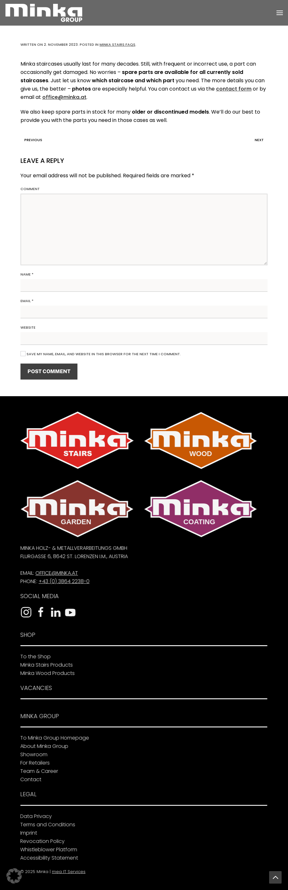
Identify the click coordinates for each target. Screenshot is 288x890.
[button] (279, 13)
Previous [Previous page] (31, 139)
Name (27, 274)
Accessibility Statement (47, 858)
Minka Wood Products (46, 673)
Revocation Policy (41, 841)
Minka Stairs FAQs (117, 44)
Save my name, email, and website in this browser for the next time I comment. (100, 354)
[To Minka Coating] (199, 509)
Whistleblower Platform (47, 849)
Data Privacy (34, 816)
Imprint (27, 833)
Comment (30, 188)
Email (27, 300)
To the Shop (34, 656)
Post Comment (49, 371)
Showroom (32, 754)
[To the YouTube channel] (69, 612)
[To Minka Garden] (75, 509)
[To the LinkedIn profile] (54, 612)
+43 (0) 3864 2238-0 (62, 581)
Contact (29, 779)
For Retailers (33, 762)
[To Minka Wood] (199, 440)
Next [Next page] (261, 139)
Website (28, 327)
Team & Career (38, 771)
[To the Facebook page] (39, 612)
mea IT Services (67, 872)
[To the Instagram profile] (24, 612)
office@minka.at (64, 97)
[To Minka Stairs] (75, 440)
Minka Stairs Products (45, 665)
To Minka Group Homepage (53, 738)
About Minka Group (43, 746)
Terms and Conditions (46, 824)
